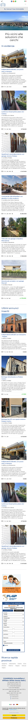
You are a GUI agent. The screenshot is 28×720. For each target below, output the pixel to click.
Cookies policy (13, 709)
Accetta (14, 715)
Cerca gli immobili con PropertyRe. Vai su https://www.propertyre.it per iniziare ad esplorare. (13, 627)
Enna (24, 663)
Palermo (11, 665)
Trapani (3, 667)
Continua (20, 83)
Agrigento (4, 663)
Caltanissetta (12, 663)
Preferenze (14, 718)
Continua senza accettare (14, 712)
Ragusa (17, 665)
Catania (20, 663)
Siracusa (24, 665)
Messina (4, 665)
